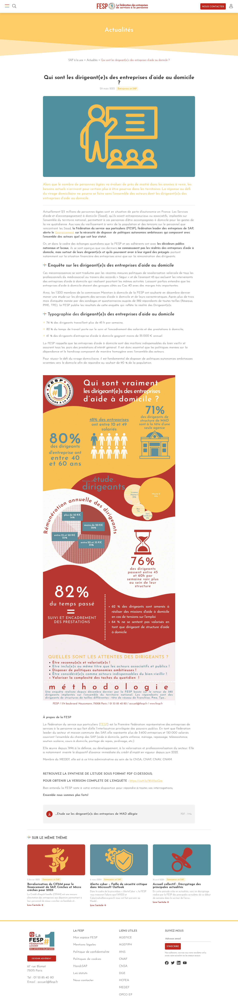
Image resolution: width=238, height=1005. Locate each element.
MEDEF (124, 987)
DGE (122, 973)
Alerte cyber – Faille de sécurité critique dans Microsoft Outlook (118, 886)
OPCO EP (125, 994)
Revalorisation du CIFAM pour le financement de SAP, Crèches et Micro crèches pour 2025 (54, 887)
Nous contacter (213, 6)
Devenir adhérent (41, 959)
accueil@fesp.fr (48, 982)
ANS (122, 952)
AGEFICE (125, 937)
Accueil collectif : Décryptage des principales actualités (177, 886)
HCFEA (124, 980)
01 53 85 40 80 (44, 977)
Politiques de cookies (87, 959)
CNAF (123, 959)
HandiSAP (80, 966)
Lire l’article (34, 905)
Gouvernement (64, 232)
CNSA (123, 966)
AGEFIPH (125, 944)
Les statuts (80, 973)
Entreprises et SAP (127, 89)
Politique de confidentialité (91, 952)
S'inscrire (173, 946)
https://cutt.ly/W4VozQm (146, 781)
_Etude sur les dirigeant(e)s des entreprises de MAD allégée (96, 814)
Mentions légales (84, 944)
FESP (103, 724)
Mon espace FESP (85, 937)
